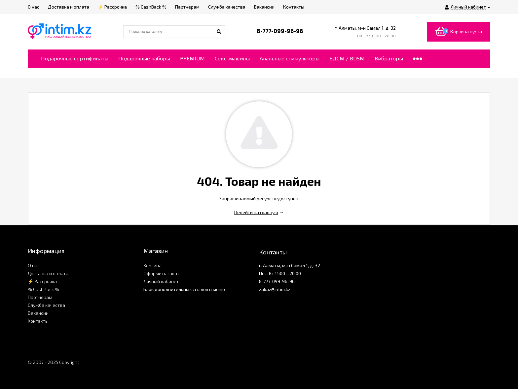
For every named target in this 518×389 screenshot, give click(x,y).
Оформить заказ (161, 273)
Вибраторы (389, 58)
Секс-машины (232, 58)
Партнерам (40, 297)
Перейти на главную (256, 212)
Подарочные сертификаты (74, 58)
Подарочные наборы (144, 58)
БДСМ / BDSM (347, 58)
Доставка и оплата (48, 273)
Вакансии (38, 313)
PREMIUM (192, 58)
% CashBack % (43, 289)
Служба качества (46, 305)
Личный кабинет (161, 281)
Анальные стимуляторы (289, 58)
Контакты (38, 321)
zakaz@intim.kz (274, 289)
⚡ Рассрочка (42, 281)
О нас (34, 265)
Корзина (152, 265)
